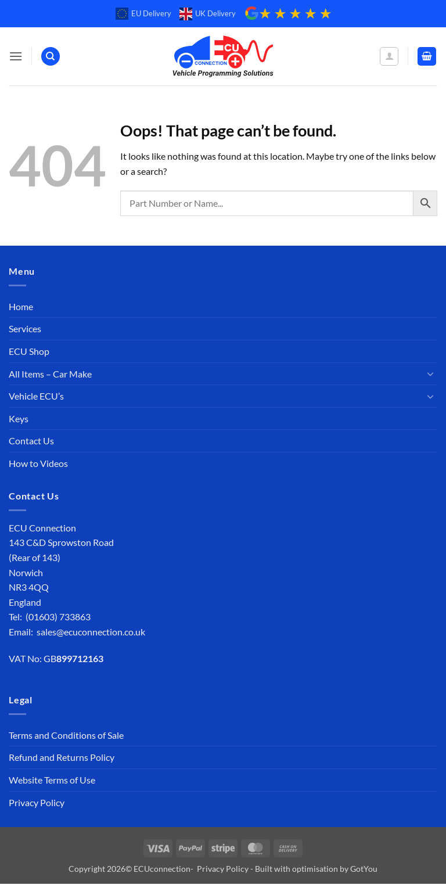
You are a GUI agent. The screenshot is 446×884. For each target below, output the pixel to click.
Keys (18, 418)
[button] (16, 56)
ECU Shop (29, 351)
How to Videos (38, 463)
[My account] (389, 56)
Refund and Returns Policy (61, 757)
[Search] (50, 56)
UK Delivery (207, 14)
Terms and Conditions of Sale (66, 735)
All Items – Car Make (50, 373)
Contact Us (31, 440)
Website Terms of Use (52, 779)
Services (25, 328)
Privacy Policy (36, 802)
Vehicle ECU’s (36, 395)
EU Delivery (143, 14)
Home (21, 306)
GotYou (363, 869)
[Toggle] (430, 373)
